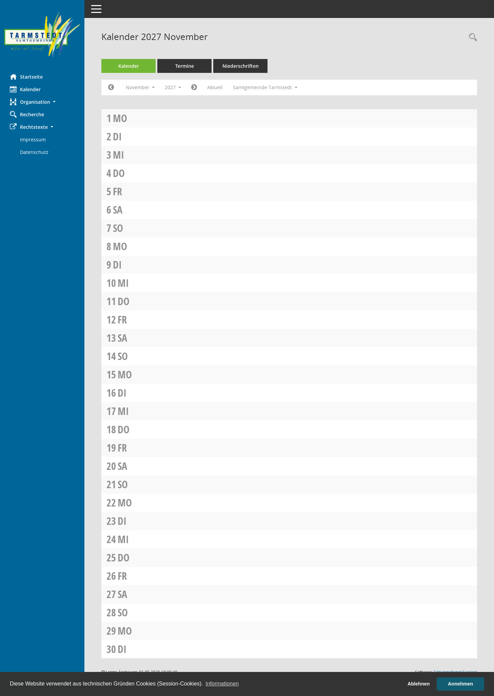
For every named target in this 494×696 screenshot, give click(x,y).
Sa (118, 210)
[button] (42, 102)
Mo (120, 118)
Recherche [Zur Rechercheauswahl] (27, 114)
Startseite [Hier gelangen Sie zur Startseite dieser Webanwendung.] (26, 76)
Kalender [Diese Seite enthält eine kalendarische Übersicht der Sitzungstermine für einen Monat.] (25, 89)
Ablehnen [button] (419, 684)
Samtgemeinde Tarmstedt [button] (265, 87)
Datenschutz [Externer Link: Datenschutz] (34, 152)
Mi (118, 155)
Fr (117, 191)
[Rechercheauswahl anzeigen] (471, 37)
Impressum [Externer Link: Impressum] (33, 139)
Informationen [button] (222, 684)
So (118, 228)
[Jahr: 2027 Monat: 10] (111, 87)
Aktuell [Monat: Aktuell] (215, 87)
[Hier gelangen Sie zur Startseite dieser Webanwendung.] (42, 34)
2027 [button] (173, 87)
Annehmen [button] (460, 684)
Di (117, 136)
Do (119, 173)
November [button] (140, 87)
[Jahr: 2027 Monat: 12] (194, 87)
